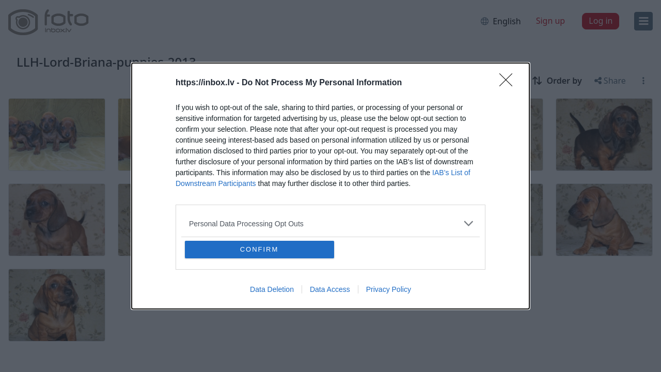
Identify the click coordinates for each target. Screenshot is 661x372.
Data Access (330, 289)
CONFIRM (259, 249)
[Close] (509, 83)
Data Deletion (272, 289)
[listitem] (330, 223)
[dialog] (330, 186)
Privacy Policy (388, 289)
